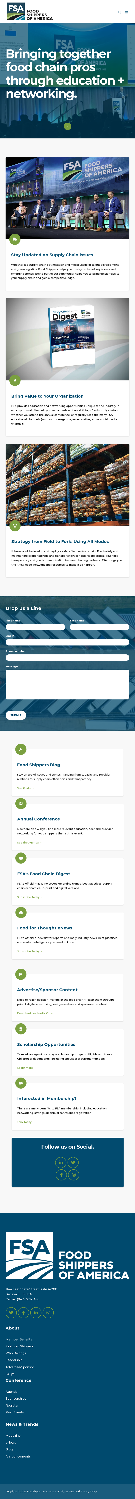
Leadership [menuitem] (14, 1360)
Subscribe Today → (30, 903)
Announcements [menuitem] (18, 1456)
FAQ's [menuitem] (10, 1374)
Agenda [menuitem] (12, 1391)
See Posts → (18, 788)
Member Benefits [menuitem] (19, 1339)
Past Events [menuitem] (15, 1412)
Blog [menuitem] (9, 1449)
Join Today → (26, 1115)
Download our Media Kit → (28, 1013)
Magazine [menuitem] (13, 1435)
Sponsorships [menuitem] (16, 1398)
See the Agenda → (29, 836)
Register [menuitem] (12, 1405)
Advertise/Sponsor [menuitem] (20, 1367)
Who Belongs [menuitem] (16, 1353)
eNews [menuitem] (11, 1442)
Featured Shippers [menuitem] (19, 1346)
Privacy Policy (89, 1491)
